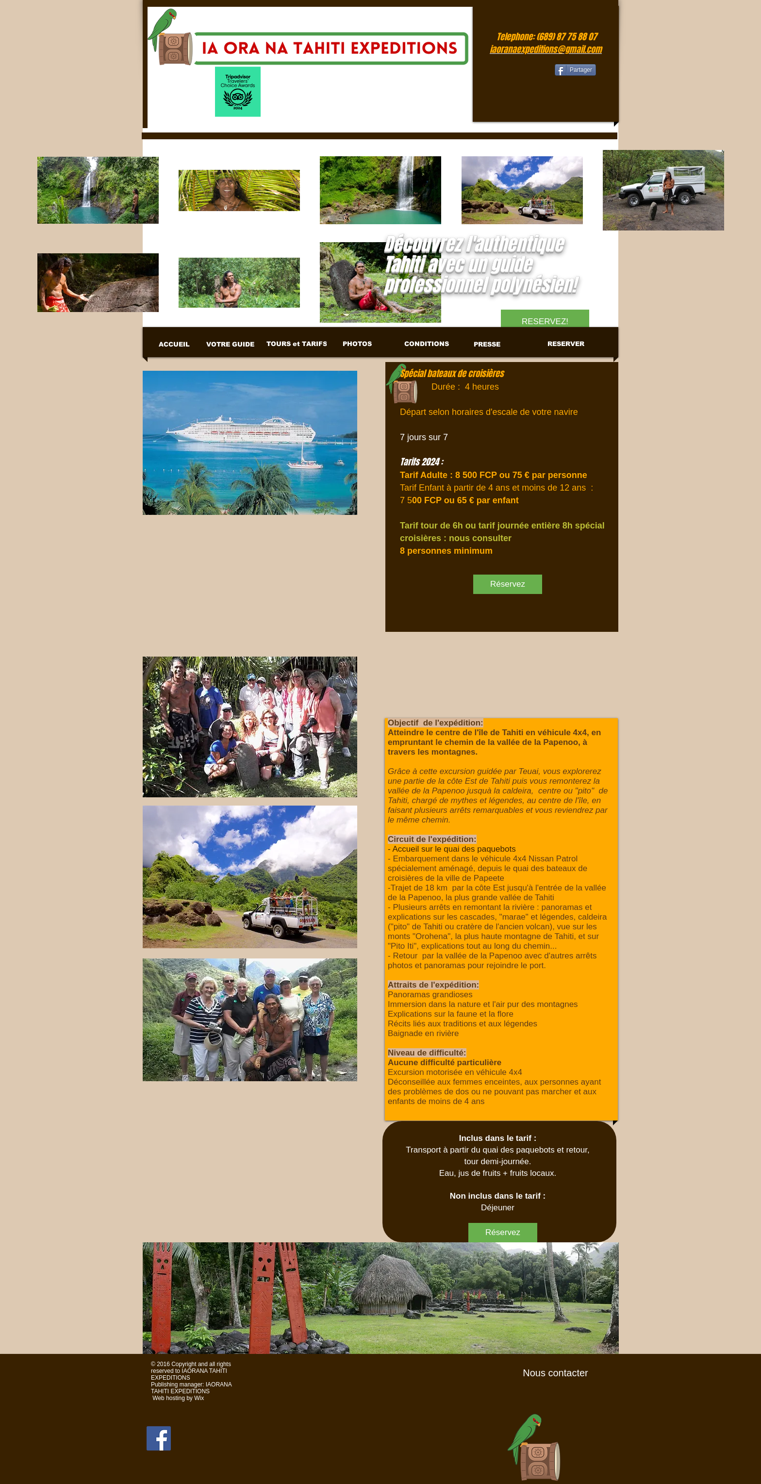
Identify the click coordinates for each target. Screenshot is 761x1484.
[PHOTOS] (357, 344)
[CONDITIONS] (426, 344)
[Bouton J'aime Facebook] (523, 71)
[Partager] (575, 70)
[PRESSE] (487, 344)
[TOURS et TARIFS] (296, 344)
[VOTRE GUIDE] (230, 344)
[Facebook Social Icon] (159, 1438)
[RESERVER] (565, 344)
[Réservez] (507, 584)
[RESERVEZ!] (545, 322)
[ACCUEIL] (174, 344)
